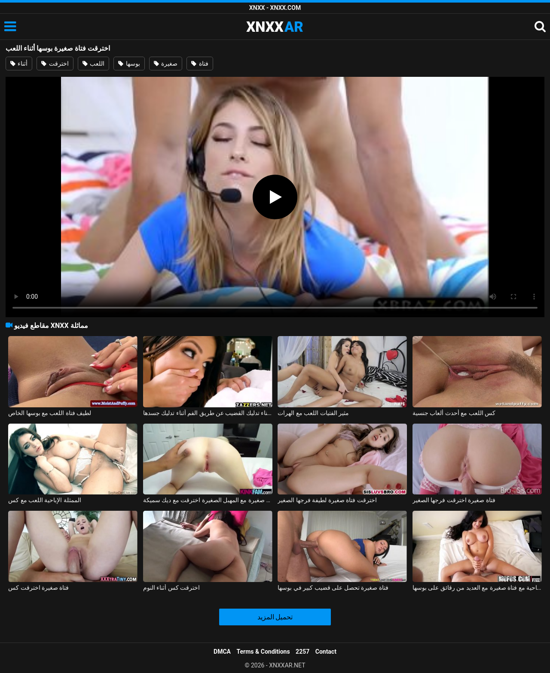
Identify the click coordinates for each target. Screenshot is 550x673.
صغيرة (165, 63)
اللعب (93, 63)
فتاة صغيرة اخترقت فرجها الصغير (453, 500)
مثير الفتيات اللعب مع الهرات (313, 412)
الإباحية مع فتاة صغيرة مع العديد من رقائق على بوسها (477, 587)
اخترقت (54, 63)
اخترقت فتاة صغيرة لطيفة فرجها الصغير (327, 500)
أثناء (19, 63)
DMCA (222, 651)
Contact (325, 651)
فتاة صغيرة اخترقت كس (38, 587)
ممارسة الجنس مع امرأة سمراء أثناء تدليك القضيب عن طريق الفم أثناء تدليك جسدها (207, 412)
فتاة (199, 63)
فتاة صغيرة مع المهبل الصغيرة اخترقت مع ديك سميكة (207, 500)
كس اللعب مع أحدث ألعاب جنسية (453, 412)
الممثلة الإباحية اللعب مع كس (44, 500)
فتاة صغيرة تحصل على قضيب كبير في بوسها (333, 587)
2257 (302, 651)
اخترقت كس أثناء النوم (171, 587)
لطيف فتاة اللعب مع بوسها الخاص (49, 412)
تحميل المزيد (275, 617)
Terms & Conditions (263, 651)
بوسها (129, 63)
